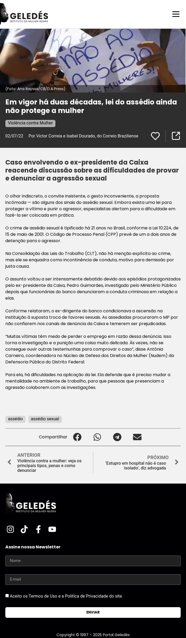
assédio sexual (45, 418)
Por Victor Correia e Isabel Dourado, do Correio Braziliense (83, 135)
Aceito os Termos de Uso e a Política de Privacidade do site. (66, 595)
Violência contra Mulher (30, 122)
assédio (15, 418)
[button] (77, 437)
